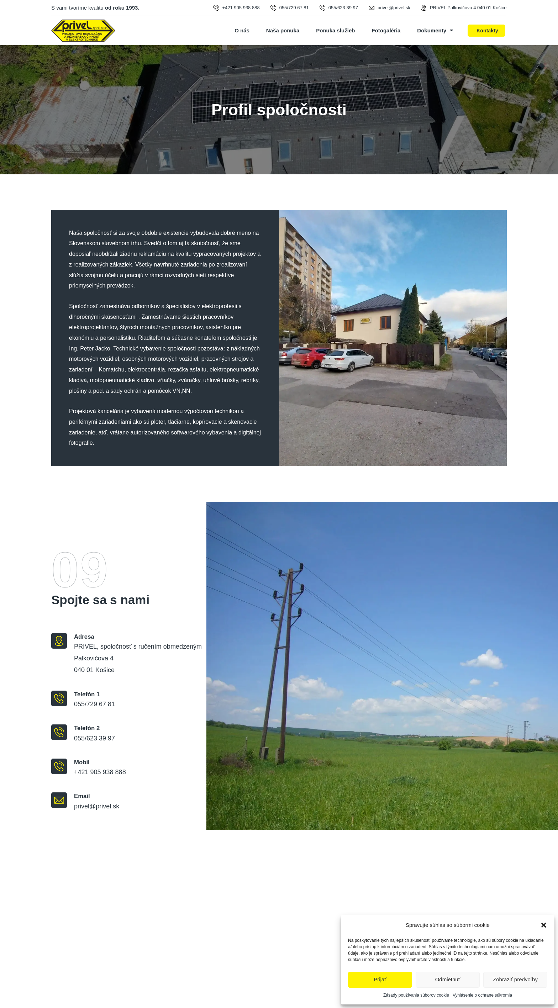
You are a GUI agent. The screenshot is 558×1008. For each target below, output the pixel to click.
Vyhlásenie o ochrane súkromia (482, 995)
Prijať (380, 979)
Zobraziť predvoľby (515, 979)
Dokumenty (435, 30)
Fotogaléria (386, 30)
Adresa (84, 636)
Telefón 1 (87, 694)
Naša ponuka (282, 30)
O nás (242, 30)
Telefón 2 (87, 728)
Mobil (82, 762)
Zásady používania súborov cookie (416, 995)
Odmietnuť (447, 979)
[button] (543, 925)
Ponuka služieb (335, 30)
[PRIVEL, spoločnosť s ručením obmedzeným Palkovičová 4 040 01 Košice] (279, 919)
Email (82, 796)
